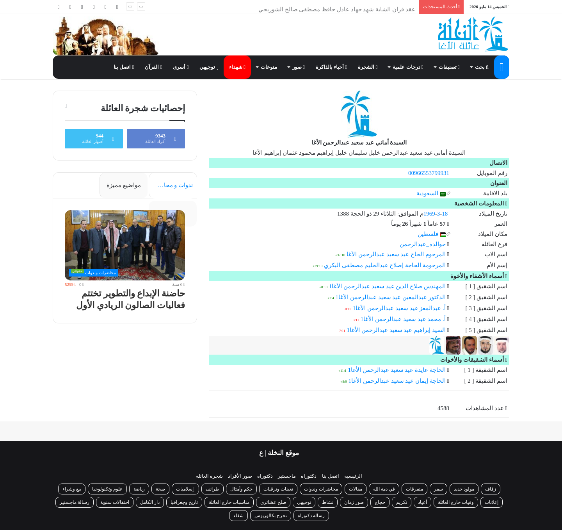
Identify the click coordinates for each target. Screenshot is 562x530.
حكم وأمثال (241, 489)
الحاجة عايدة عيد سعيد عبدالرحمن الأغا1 (397, 370)
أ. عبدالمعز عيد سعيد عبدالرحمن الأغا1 (399, 308)
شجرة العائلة (209, 476)
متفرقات (414, 489)
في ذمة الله (384, 489)
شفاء (238, 515)
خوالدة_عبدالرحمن (423, 244)
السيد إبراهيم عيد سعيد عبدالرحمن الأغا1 (396, 330)
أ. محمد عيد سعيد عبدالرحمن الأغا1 (403, 319)
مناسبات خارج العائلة (229, 502)
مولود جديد (464, 489)
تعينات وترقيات (278, 489)
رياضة (139, 489)
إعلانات (491, 502)
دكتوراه (309, 476)
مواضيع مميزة (124, 185)
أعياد (422, 502)
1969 (429, 214)
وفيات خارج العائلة (456, 502)
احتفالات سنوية (114, 502)
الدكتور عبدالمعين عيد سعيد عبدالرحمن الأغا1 (391, 297)
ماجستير (287, 476)
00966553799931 (428, 173)
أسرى (181, 67)
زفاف (490, 489)
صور (298, 67)
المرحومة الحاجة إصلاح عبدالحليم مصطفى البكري (385, 265)
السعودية (431, 193)
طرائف (212, 489)
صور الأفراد (240, 476)
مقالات (355, 489)
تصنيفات (449, 67)
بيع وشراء (71, 489)
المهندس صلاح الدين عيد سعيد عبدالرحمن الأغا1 (387, 286)
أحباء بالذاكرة (331, 67)
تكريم (401, 502)
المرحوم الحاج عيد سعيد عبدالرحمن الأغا (396, 254)
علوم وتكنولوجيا (107, 489)
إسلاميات (185, 489)
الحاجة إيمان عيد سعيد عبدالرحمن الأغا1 (397, 381)
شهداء (237, 67)
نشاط (327, 502)
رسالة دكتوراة (311, 515)
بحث (482, 67)
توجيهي (208, 67)
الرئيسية (353, 476)
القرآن (153, 67)
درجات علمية (408, 67)
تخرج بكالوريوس (270, 515)
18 (445, 214)
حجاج (380, 502)
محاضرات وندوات (321, 489)
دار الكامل (150, 502)
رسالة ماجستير (74, 502)
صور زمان (354, 502)
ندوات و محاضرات (171, 185)
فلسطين (432, 234)
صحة (160, 489)
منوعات (269, 67)
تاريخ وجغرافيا (184, 502)
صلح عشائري (273, 502)
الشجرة (367, 67)
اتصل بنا (124, 67)
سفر (438, 489)
